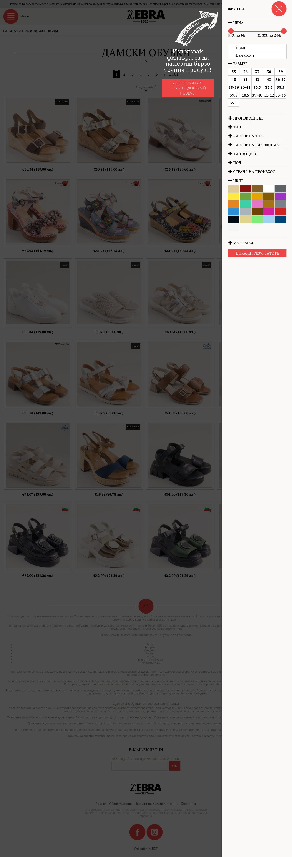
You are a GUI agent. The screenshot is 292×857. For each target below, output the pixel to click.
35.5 (233, 102)
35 (234, 71)
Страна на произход (251, 171)
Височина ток (245, 135)
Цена (236, 22)
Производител (246, 118)
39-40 (257, 95)
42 (257, 79)
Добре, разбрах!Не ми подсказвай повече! (188, 88)
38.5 (280, 87)
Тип (234, 127)
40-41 (245, 87)
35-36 (280, 95)
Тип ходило (243, 153)
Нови (240, 47)
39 (281, 71)
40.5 (245, 95)
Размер (237, 63)
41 (245, 79)
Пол (234, 162)
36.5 (257, 87)
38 (269, 71)
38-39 (234, 87)
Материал (240, 242)
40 (234, 79)
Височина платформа (253, 144)
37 (257, 71)
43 (269, 79)
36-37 (280, 79)
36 (245, 71)
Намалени (245, 55)
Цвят (235, 180)
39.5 (233, 95)
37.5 (269, 87)
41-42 (269, 95)
